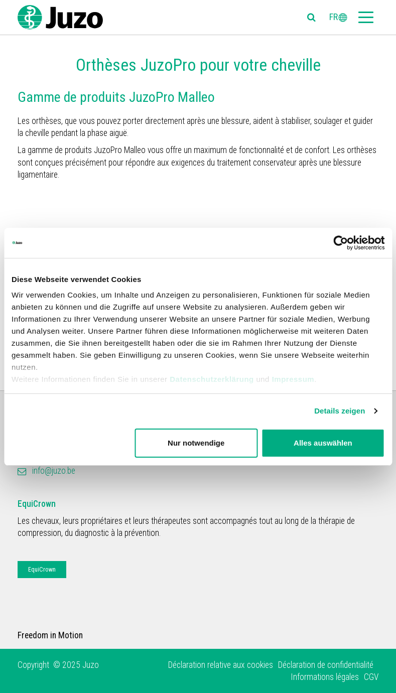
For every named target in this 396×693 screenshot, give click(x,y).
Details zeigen (339, 410)
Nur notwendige (196, 443)
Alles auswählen (323, 443)
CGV (371, 677)
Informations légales (325, 677)
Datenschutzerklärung (212, 379)
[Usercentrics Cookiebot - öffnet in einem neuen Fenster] (340, 242)
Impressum (293, 379)
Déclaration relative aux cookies (220, 665)
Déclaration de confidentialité (325, 665)
